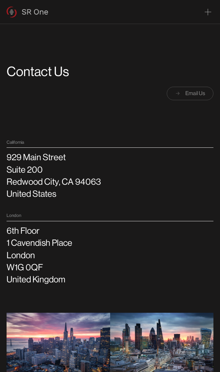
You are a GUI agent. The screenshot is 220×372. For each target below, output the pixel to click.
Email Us (190, 93)
